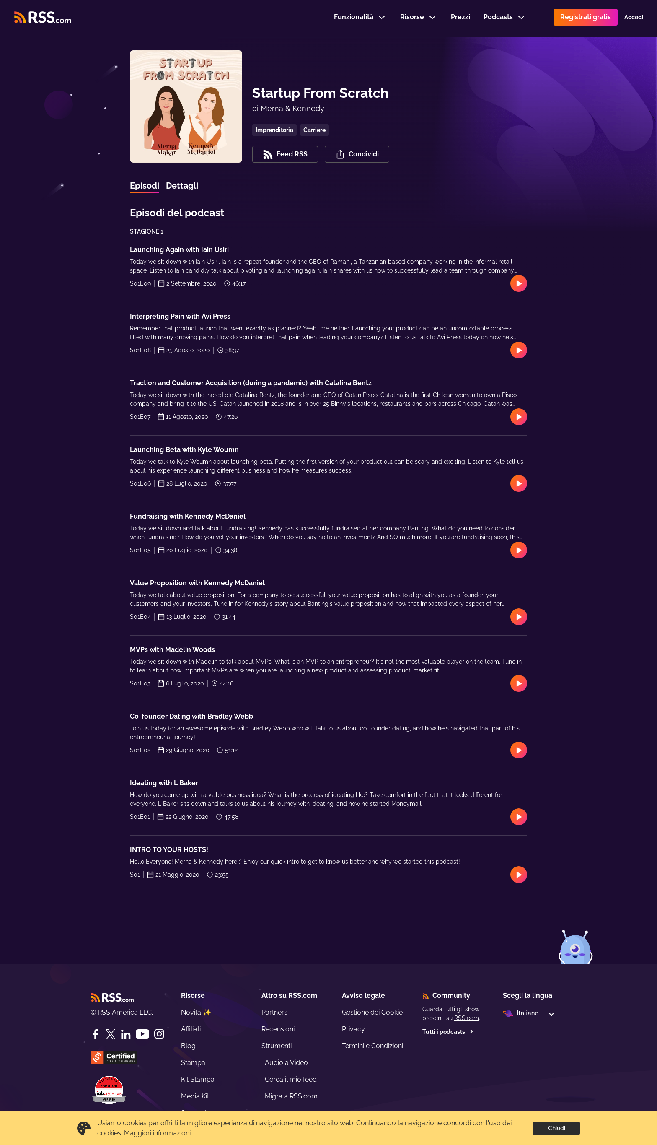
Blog (188, 1046)
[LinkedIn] (126, 1034)
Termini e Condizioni (372, 1046)
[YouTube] (142, 1034)
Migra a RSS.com (291, 1096)
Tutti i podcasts (447, 1031)
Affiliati (191, 1029)
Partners (274, 1012)
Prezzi (460, 18)
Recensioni (278, 1029)
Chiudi (556, 1128)
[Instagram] (159, 1034)
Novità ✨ (196, 1012)
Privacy (353, 1029)
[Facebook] (96, 1034)
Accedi (634, 18)
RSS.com (466, 1018)
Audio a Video (286, 1063)
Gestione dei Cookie (372, 1012)
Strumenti (276, 1046)
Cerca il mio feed (291, 1079)
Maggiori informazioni (157, 1133)
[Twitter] (111, 1034)
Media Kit (195, 1096)
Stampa (193, 1063)
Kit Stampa (198, 1079)
